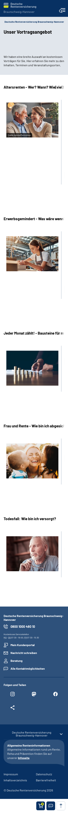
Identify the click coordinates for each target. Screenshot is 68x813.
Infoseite (24, 758)
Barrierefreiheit (46, 780)
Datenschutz (44, 774)
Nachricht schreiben (24, 652)
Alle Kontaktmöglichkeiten (28, 668)
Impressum (11, 774)
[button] (50, 805)
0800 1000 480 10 (23, 626)
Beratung (16, 660)
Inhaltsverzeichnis (15, 780)
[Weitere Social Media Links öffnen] (12, 708)
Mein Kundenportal (23, 645)
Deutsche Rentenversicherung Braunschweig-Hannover (34, 21)
